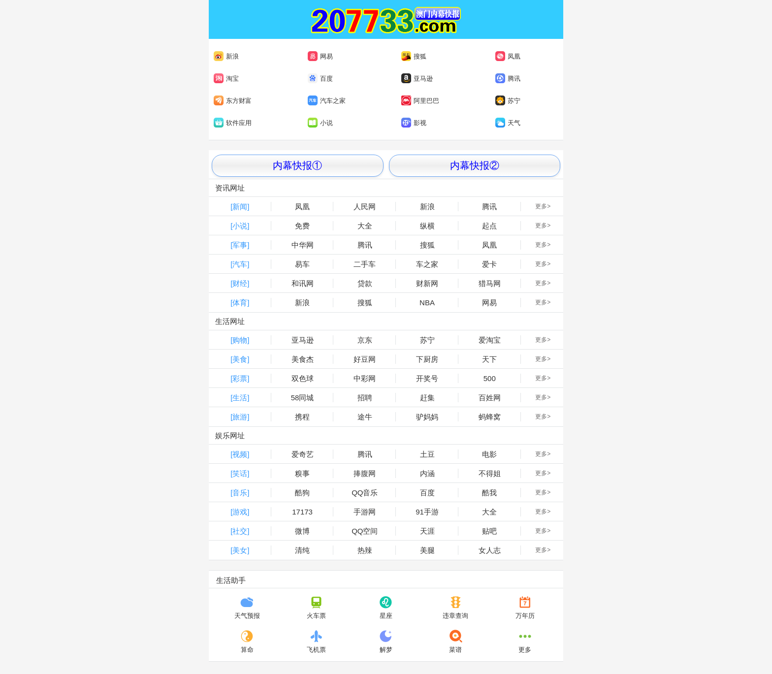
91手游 (427, 512)
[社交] (239, 531)
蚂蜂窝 (490, 417)
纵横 (427, 226)
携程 (302, 417)
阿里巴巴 (419, 100)
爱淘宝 (490, 340)
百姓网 (490, 397)
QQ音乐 (365, 492)
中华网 (302, 245)
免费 (302, 226)
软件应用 (233, 123)
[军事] (239, 245)
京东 (364, 340)
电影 (489, 454)
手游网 (365, 512)
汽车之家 (327, 100)
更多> (542, 206)
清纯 (302, 550)
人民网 (365, 206)
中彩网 (365, 378)
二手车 (365, 264)
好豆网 (365, 359)
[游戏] (239, 512)
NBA (427, 302)
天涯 (427, 531)
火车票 (316, 607)
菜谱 (455, 641)
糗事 (302, 473)
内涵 (427, 473)
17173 (302, 512)
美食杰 (302, 359)
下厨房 (427, 359)
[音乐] (239, 492)
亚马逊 (417, 78)
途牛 (364, 417)
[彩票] (239, 378)
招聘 (364, 397)
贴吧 (489, 531)
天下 (489, 359)
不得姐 (490, 473)
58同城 (302, 397)
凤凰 (507, 56)
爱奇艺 (302, 454)
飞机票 (316, 641)
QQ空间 (365, 531)
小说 (320, 123)
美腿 (427, 550)
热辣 (364, 550)
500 (489, 378)
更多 (525, 641)
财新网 (427, 283)
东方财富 (233, 100)
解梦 (385, 641)
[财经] (239, 283)
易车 (302, 264)
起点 (489, 226)
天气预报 (247, 607)
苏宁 (507, 100)
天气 (507, 123)
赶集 (427, 397)
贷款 (364, 283)
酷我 (489, 492)
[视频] (239, 454)
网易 (320, 56)
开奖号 (427, 378)
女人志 (490, 550)
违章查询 (455, 607)
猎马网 (490, 283)
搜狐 (413, 56)
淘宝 (226, 78)
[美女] (239, 550)
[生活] (239, 397)
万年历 (525, 607)
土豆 (427, 454)
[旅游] (239, 417)
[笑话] (239, 473)
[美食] (239, 359)
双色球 (302, 378)
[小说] (239, 226)
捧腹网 (365, 473)
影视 (413, 123)
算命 (247, 641)
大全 (364, 226)
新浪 (226, 56)
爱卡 (489, 264)
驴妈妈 (427, 417)
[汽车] (239, 264)
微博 (302, 531)
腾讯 (507, 78)
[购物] (239, 340)
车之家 (427, 264)
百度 (320, 78)
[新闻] (239, 206)
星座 (385, 607)
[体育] (239, 302)
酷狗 (302, 492)
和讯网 (302, 283)
